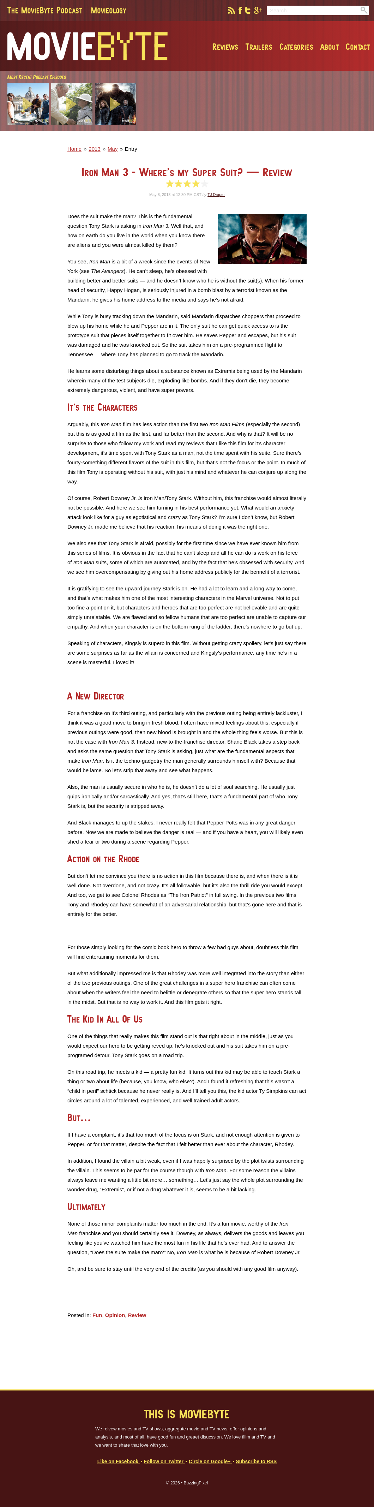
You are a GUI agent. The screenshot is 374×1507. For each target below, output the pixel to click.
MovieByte (87, 46)
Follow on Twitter (164, 1461)
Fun (97, 1315)
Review (137, 1315)
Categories (296, 46)
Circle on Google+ (210, 1461)
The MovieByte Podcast (45, 10)
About (329, 46)
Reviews (225, 46)
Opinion (115, 1315)
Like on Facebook (118, 1461)
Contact (358, 46)
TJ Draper (216, 194)
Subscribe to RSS (256, 1461)
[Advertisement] (270, 138)
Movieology (108, 10)
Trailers (259, 46)
